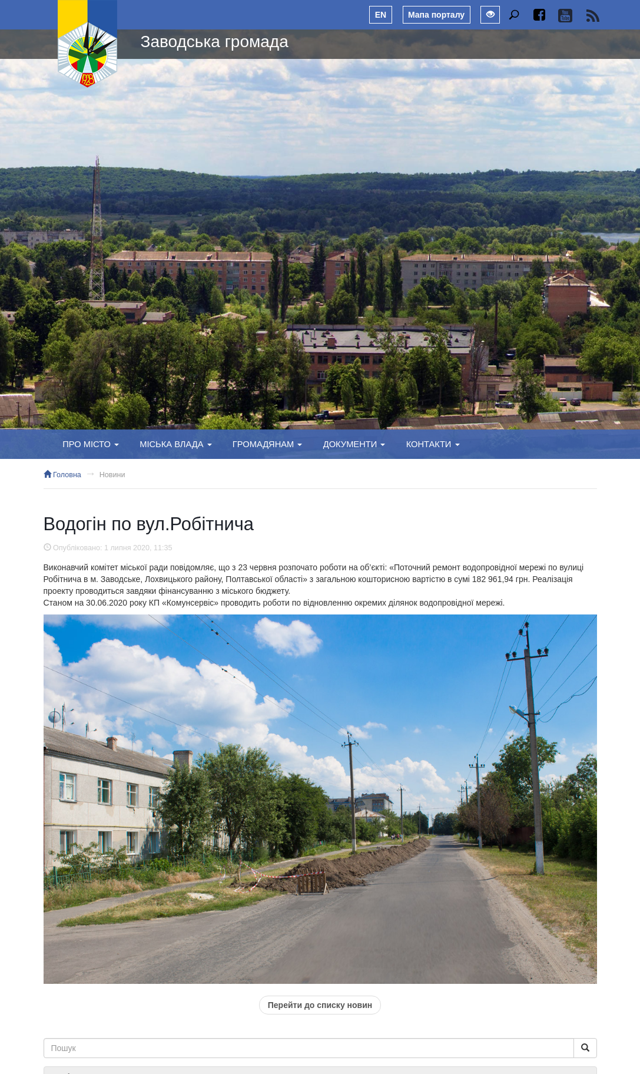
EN (380, 14)
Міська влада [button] (175, 444)
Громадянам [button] (268, 444)
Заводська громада (215, 41)
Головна (62, 475)
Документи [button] (354, 444)
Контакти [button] (433, 444)
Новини (112, 475)
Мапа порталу (436, 14)
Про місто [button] (90, 444)
